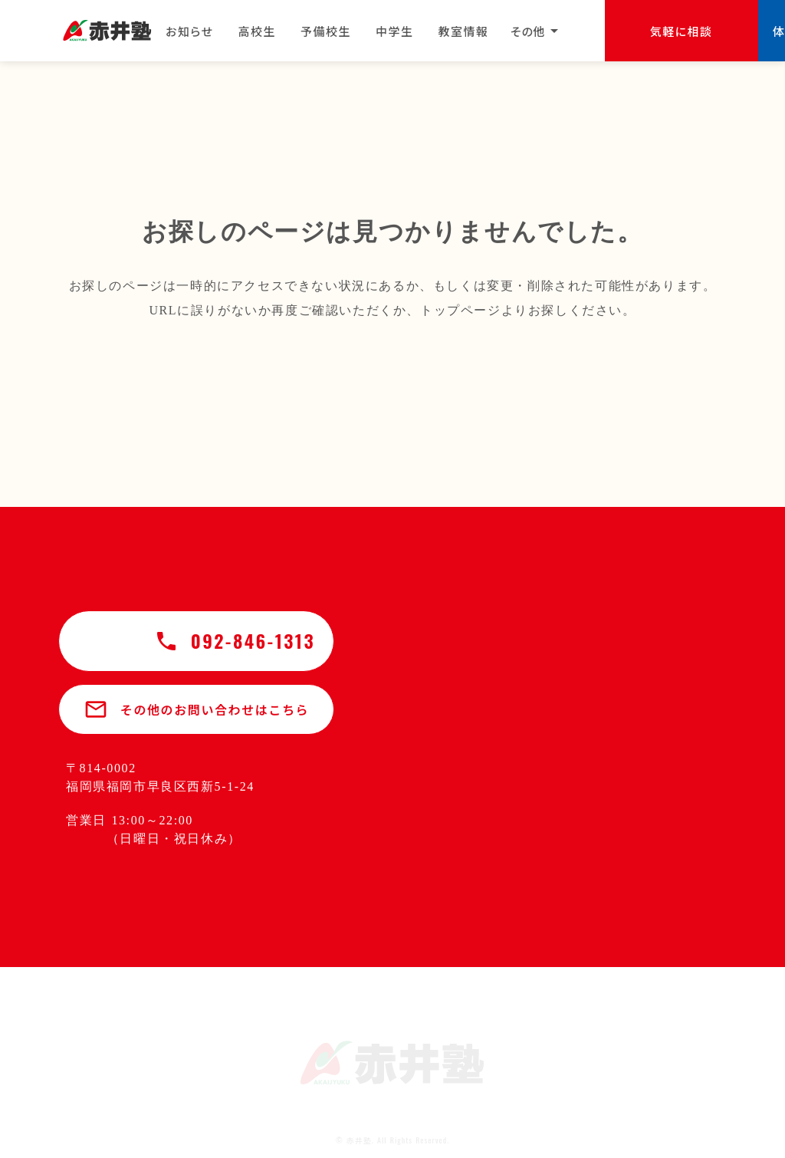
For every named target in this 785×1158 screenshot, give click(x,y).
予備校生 (326, 30)
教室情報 (463, 30)
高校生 (257, 30)
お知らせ (190, 30)
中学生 (395, 30)
